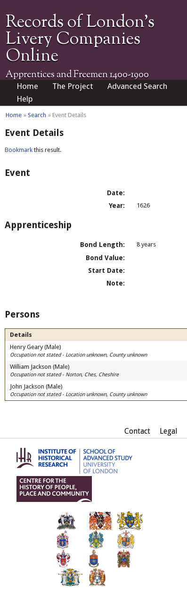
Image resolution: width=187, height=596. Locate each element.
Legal (169, 431)
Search (37, 115)
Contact (137, 431)
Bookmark (19, 149)
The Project (72, 86)
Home (27, 86)
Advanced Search (137, 86)
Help (24, 98)
